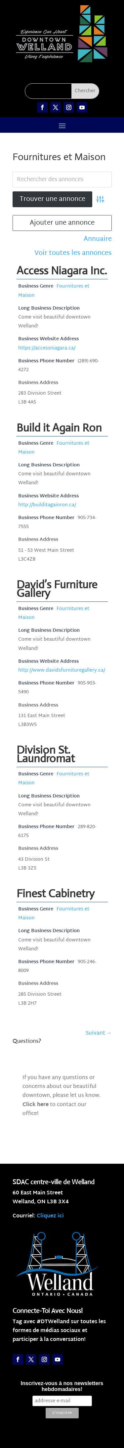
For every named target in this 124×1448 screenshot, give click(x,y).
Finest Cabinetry (56, 893)
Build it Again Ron (59, 427)
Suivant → (99, 1033)
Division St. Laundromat (46, 754)
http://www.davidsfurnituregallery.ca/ (61, 670)
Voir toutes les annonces (73, 253)
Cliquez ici (50, 1216)
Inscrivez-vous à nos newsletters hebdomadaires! (62, 1386)
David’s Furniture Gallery (57, 589)
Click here (35, 1105)
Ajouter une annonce (62, 223)
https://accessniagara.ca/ (46, 348)
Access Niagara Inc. (62, 270)
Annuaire (98, 239)
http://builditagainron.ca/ (47, 505)
